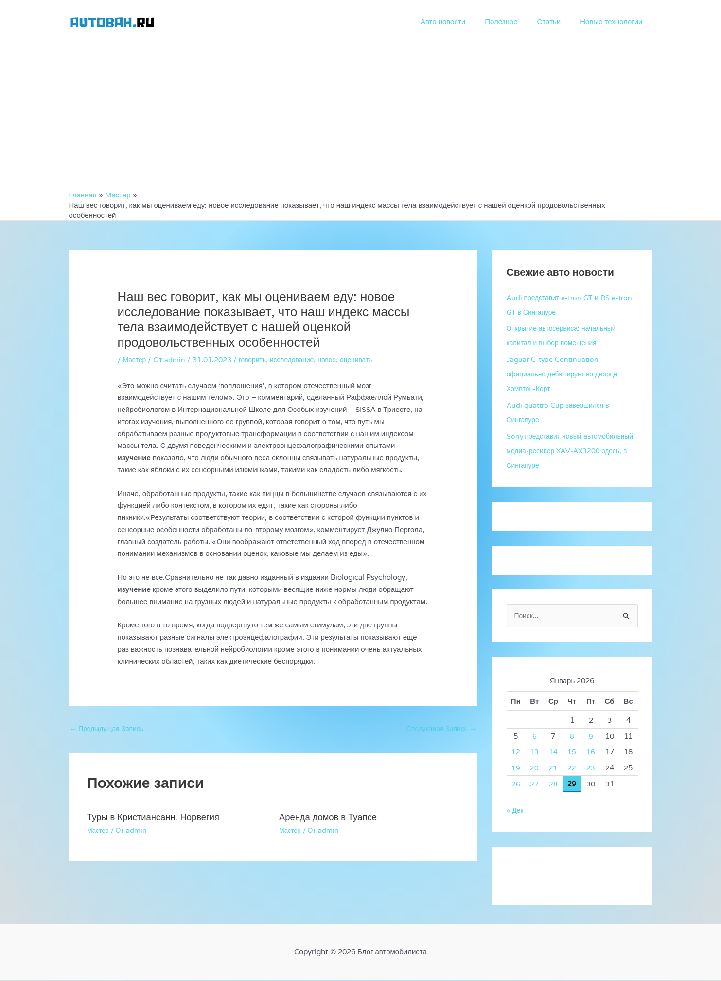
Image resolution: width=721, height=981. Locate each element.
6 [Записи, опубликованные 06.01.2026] (534, 737)
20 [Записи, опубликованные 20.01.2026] (534, 768)
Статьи (556, 21)
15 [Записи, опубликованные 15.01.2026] (571, 752)
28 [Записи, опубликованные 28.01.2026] (553, 784)
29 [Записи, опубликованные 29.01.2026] (571, 784)
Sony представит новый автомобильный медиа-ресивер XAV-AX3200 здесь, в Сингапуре (570, 450)
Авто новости (460, 21)
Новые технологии (613, 21)
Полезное (513, 21)
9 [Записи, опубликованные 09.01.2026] (591, 737)
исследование (298, 359)
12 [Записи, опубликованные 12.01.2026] (515, 752)
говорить (256, 359)
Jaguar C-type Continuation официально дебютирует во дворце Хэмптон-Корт (567, 374)
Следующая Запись (438, 729)
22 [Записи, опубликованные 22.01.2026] (571, 768)
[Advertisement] (360, 117)
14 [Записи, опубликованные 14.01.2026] (553, 752)
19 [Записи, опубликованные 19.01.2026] (515, 768)
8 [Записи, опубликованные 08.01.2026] (572, 737)
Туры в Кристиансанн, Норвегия (158, 818)
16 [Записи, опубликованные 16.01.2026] (590, 752)
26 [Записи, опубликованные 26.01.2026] (515, 784)
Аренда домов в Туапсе (332, 818)
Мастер (135, 359)
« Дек (516, 811)
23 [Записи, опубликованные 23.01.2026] (590, 768)
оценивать (368, 359)
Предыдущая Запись (110, 729)
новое (336, 359)
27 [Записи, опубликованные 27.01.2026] (534, 784)
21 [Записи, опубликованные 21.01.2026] (553, 768)
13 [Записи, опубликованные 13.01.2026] (534, 752)
